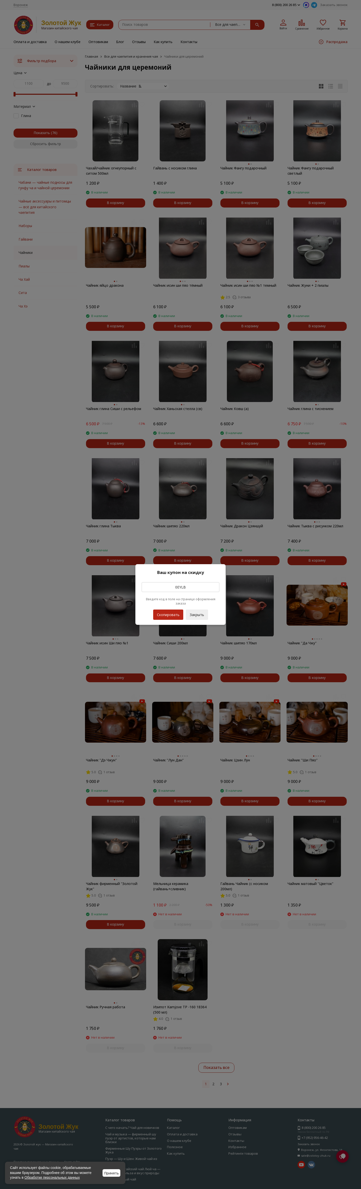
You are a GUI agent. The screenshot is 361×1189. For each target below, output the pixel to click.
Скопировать (168, 613)
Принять (111, 1173)
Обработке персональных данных (52, 1177)
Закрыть (197, 614)
